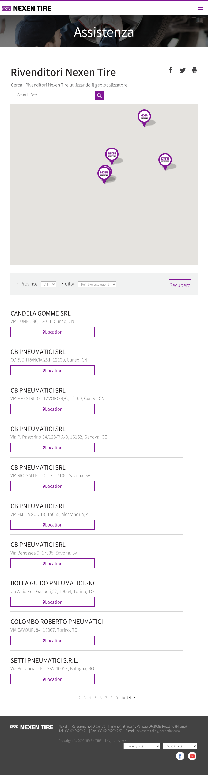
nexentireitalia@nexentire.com (158, 730)
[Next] (129, 697)
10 (123, 697)
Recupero (180, 285)
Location (53, 331)
